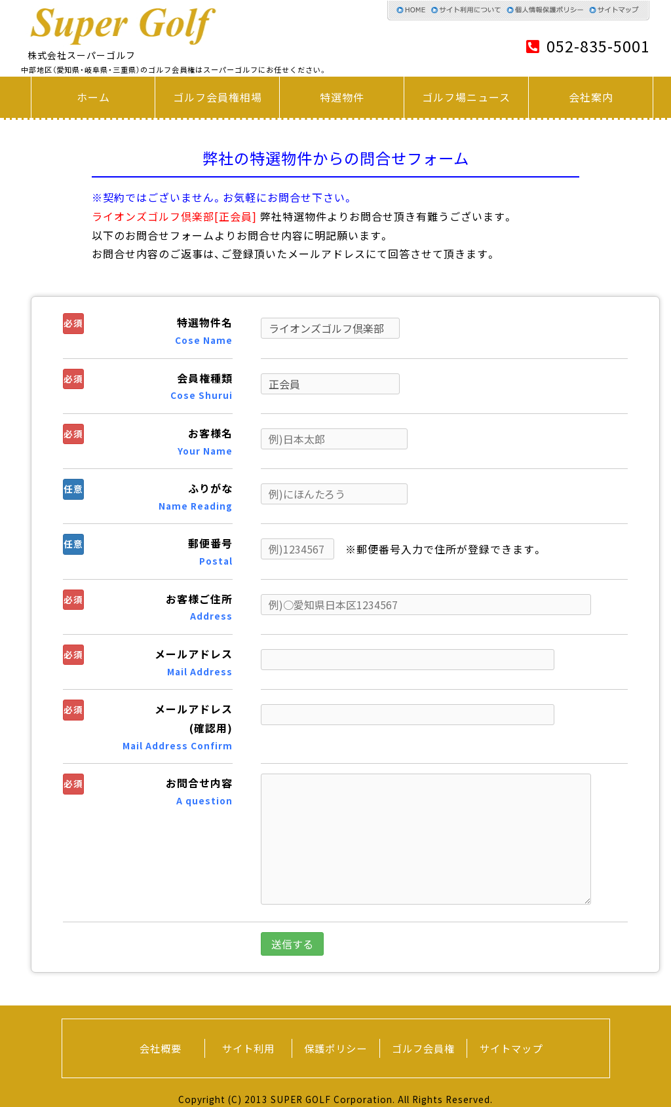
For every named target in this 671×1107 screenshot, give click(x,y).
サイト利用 (248, 1048)
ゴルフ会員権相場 (217, 97)
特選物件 (342, 97)
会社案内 (591, 97)
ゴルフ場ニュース (466, 97)
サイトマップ (511, 1048)
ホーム (93, 97)
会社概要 (161, 1048)
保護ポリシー (335, 1048)
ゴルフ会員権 (423, 1048)
